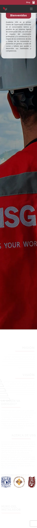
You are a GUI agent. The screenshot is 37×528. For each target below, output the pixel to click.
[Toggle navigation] (31, 9)
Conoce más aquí (11, 468)
